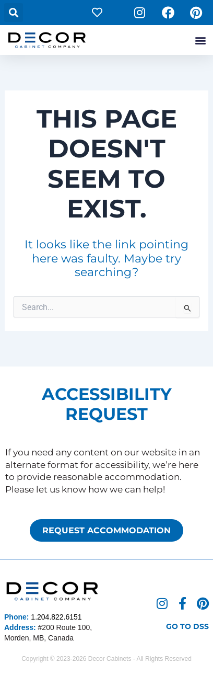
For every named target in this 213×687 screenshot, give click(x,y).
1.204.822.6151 (56, 617)
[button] (13, 12)
